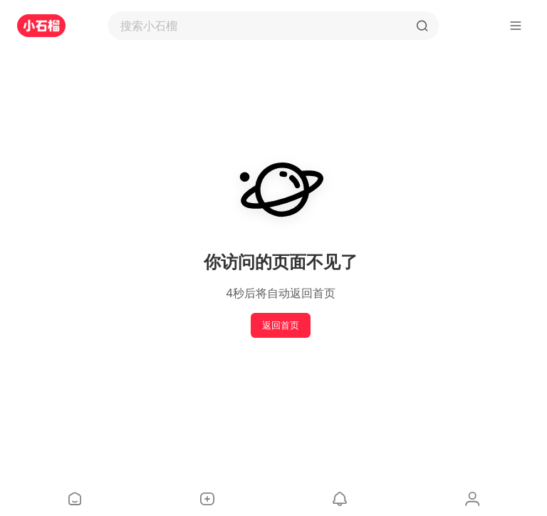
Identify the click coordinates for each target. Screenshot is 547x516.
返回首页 (280, 325)
